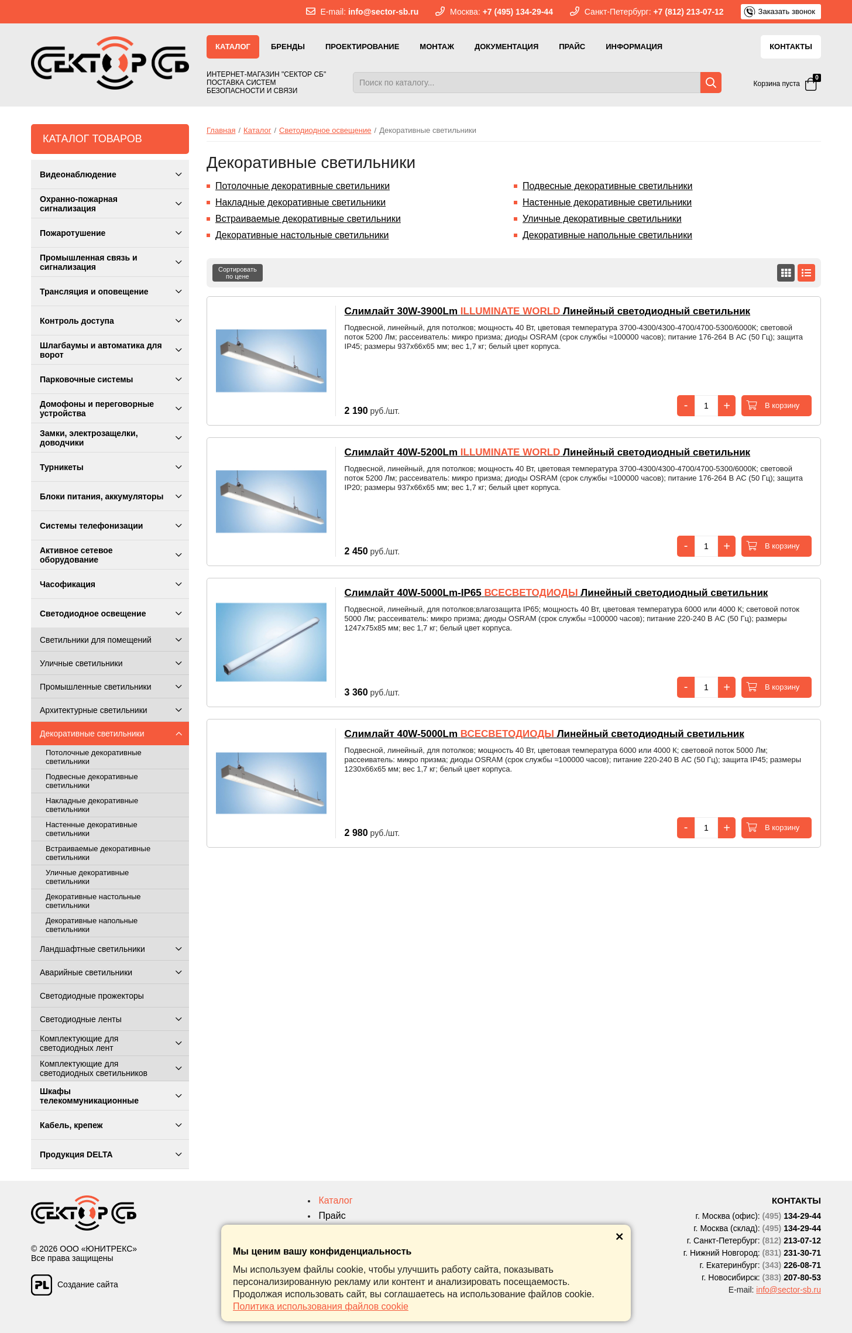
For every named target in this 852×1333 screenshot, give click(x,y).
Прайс (572, 46)
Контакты (790, 46)
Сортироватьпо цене (237, 273)
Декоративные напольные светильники (607, 235)
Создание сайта (74, 1281)
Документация (506, 46)
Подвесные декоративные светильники (608, 186)
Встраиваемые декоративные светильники (308, 219)
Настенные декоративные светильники (607, 202)
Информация (634, 46)
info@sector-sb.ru (383, 11)
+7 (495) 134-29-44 (518, 11)
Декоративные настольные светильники (302, 235)
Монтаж (437, 46)
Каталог (232, 46)
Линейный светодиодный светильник (548, 311)
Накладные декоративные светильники (300, 202)
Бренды (288, 46)
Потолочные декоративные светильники (302, 186)
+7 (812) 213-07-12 (688, 11)
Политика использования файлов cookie (320, 1306)
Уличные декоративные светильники (602, 219)
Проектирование (362, 46)
